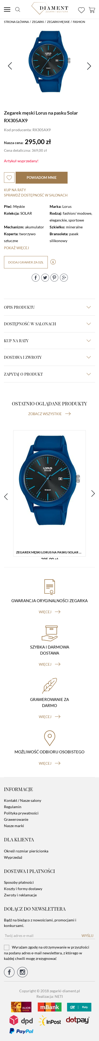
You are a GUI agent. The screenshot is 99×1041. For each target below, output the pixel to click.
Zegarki (38, 21)
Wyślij (87, 936)
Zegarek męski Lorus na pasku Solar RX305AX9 (51, 552)
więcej (49, 612)
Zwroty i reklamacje (20, 895)
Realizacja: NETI (49, 996)
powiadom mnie (41, 177)
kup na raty (47, 340)
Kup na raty (15, 190)
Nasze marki (14, 825)
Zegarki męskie (58, 21)
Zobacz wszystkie (49, 414)
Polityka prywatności (21, 813)
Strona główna (16, 21)
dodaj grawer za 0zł (26, 262)
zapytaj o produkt (47, 374)
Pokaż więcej (16, 248)
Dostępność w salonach (47, 323)
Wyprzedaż (13, 857)
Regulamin (12, 806)
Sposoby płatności (19, 882)
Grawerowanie (16, 819)
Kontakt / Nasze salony (22, 800)
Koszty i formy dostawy (23, 888)
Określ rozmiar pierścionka (26, 851)
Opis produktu (47, 307)
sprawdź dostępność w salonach (36, 195)
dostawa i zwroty (47, 357)
